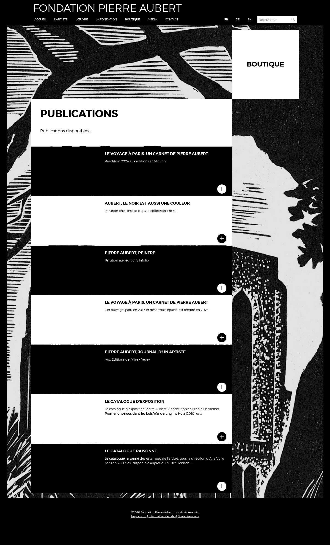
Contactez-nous (188, 516)
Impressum (138, 516)
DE (238, 19)
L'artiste (61, 19)
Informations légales (162, 516)
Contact (171, 19)
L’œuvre (81, 19)
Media (152, 19)
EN (250, 19)
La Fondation (106, 19)
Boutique (132, 19)
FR (226, 19)
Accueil (40, 19)
